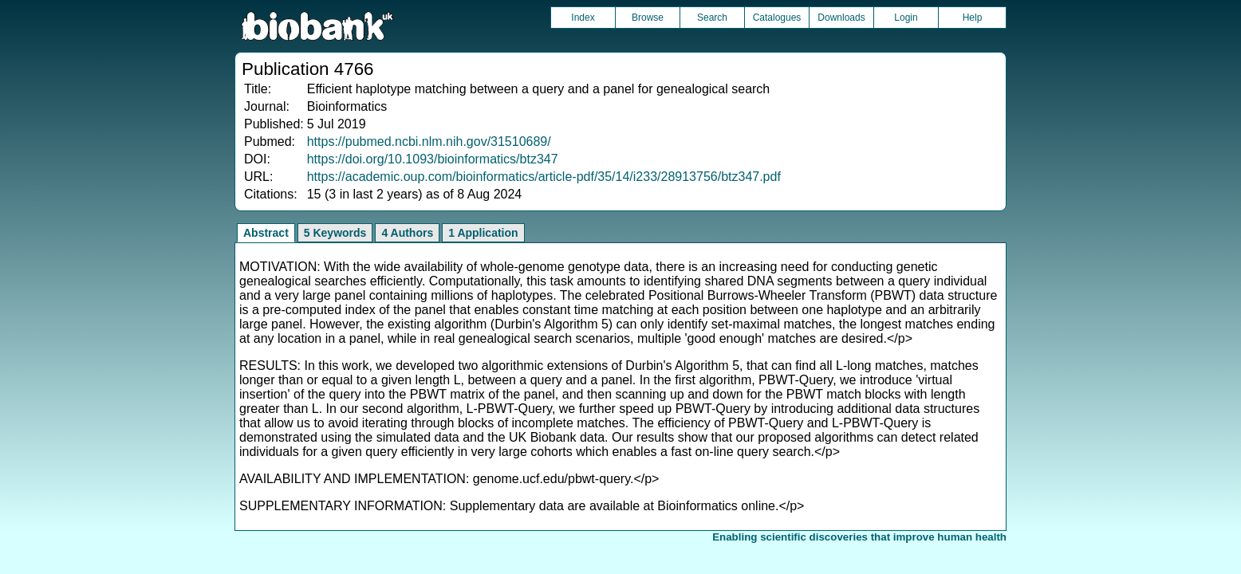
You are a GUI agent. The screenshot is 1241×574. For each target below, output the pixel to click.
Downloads (841, 17)
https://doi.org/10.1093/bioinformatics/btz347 (432, 159)
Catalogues (777, 17)
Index (582, 17)
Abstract (266, 232)
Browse (648, 17)
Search (712, 17)
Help (973, 17)
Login (905, 17)
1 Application (483, 232)
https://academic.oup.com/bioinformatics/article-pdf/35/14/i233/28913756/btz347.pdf (544, 176)
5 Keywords (335, 232)
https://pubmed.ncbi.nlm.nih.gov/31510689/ (429, 141)
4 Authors (407, 232)
